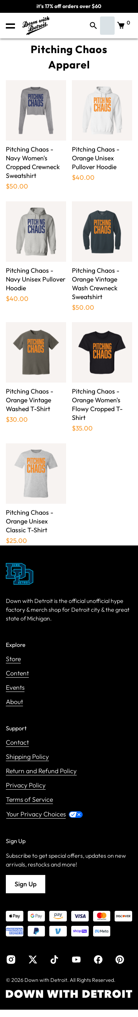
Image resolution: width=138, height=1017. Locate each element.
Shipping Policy (27, 757)
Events (15, 688)
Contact (17, 742)
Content (17, 673)
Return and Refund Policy (41, 771)
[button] (10, 25)
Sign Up (26, 884)
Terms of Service (29, 800)
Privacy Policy (26, 785)
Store (13, 659)
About (14, 702)
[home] (34, 25)
